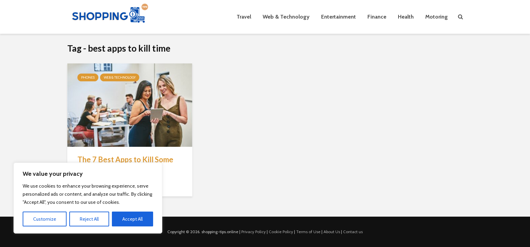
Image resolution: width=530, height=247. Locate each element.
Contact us (353, 231)
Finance (376, 16)
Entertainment (338, 16)
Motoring (436, 16)
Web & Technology (286, 16)
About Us (331, 231)
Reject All (89, 219)
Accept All (132, 219)
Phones (88, 77)
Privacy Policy (253, 231)
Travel (244, 16)
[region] (88, 198)
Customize (44, 219)
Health (406, 16)
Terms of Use (308, 231)
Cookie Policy (281, 231)
